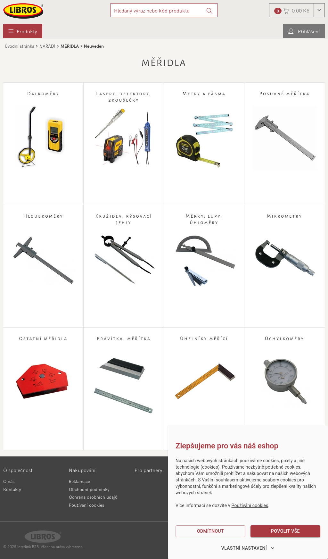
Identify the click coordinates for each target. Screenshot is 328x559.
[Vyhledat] (209, 10)
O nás (8, 481)
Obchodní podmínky (89, 489)
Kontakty (12, 489)
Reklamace (79, 481)
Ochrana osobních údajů (93, 497)
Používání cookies (86, 505)
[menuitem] (22, 31)
